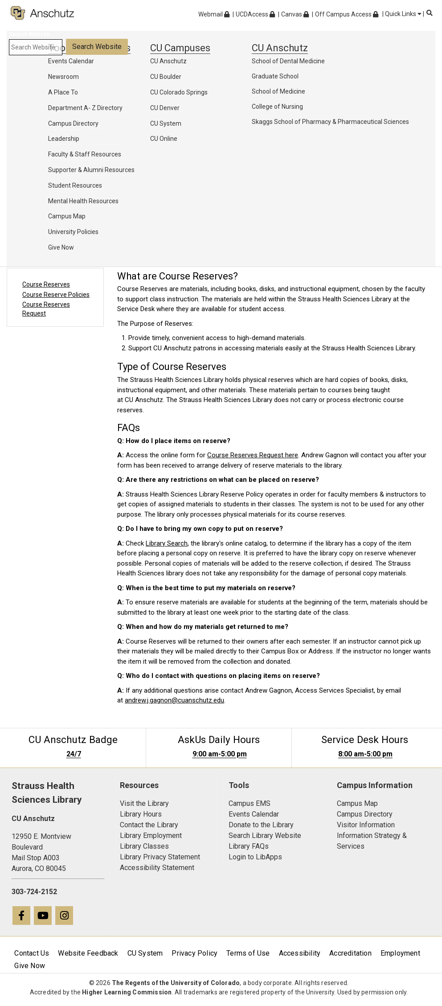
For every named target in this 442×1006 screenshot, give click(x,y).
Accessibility (300, 953)
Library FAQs (249, 846)
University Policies (73, 231)
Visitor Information (366, 825)
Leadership (63, 138)
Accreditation (350, 953)
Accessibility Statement (157, 867)
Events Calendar (71, 61)
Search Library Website (265, 835)
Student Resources (75, 185)
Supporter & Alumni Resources (91, 169)
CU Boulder (165, 76)
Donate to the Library (261, 825)
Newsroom (63, 76)
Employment (400, 953)
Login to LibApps (255, 857)
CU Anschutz (168, 61)
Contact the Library (149, 825)
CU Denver (165, 107)
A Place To (63, 92)
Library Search (167, 543)
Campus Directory (73, 123)
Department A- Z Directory (85, 107)
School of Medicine (278, 91)
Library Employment (151, 835)
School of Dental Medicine (288, 61)
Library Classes (144, 846)
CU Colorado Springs (179, 92)
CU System (165, 123)
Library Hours (141, 814)
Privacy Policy (194, 953)
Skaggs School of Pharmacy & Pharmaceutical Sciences (330, 121)
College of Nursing (277, 106)
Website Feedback (88, 953)
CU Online (163, 138)
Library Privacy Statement (160, 857)
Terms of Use (248, 953)
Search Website (29, 34)
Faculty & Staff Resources (84, 154)
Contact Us (31, 953)
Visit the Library (144, 803)
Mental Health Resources (83, 201)
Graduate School (275, 76)
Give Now (61, 247)
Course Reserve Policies (56, 294)
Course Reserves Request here (252, 455)
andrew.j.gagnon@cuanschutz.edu (174, 700)
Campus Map (67, 216)
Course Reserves (46, 284)
